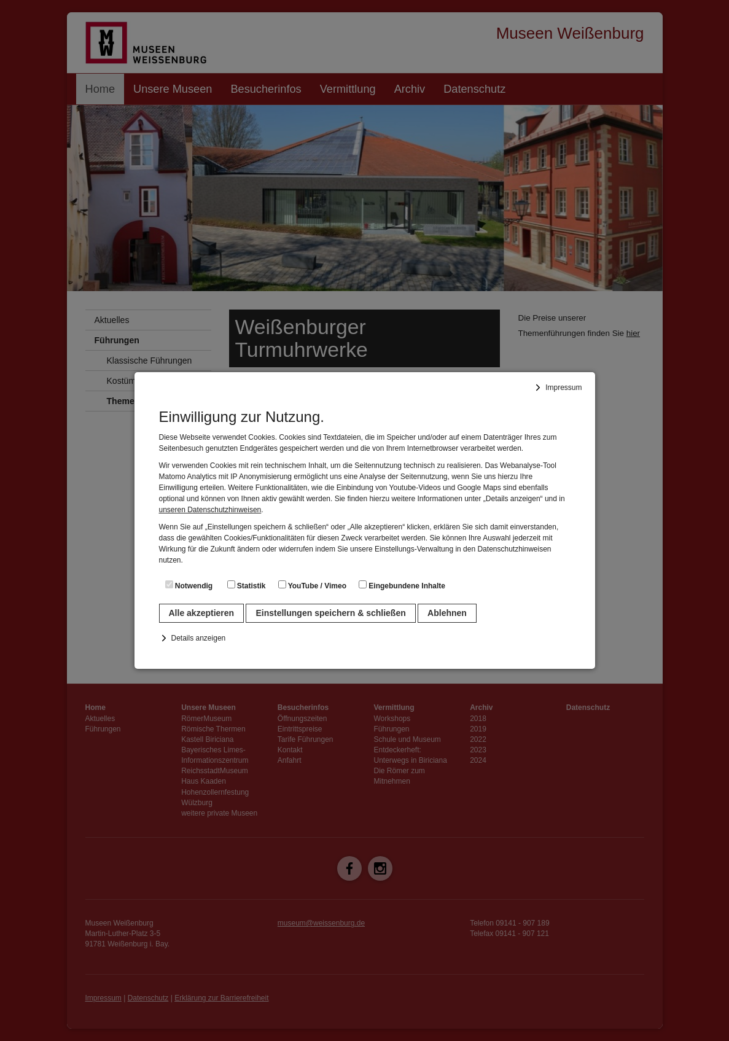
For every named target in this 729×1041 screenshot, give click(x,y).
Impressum (563, 387)
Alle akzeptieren (202, 613)
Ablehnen (447, 613)
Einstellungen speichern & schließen (330, 613)
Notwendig (189, 585)
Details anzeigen (198, 638)
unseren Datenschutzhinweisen (210, 509)
